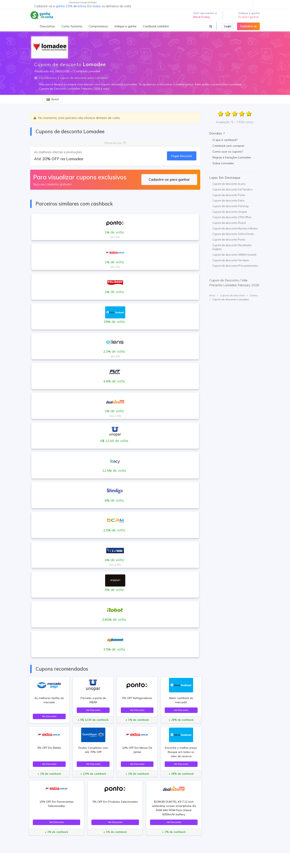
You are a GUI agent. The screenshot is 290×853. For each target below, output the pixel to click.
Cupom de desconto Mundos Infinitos (235, 228)
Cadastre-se (248, 26)
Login (227, 26)
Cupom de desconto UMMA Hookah (234, 254)
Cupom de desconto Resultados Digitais (232, 247)
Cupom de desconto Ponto (228, 195)
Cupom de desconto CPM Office (232, 217)
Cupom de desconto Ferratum (230, 260)
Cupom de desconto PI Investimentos (235, 265)
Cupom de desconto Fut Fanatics (232, 189)
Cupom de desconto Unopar (229, 211)
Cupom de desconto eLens (228, 183)
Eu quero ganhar (248, 17)
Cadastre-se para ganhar (169, 179)
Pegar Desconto (181, 156)
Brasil (53, 99)
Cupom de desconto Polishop (230, 206)
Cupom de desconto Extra (228, 200)
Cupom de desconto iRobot (229, 222)
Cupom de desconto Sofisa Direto (233, 233)
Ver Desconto (49, 716)
